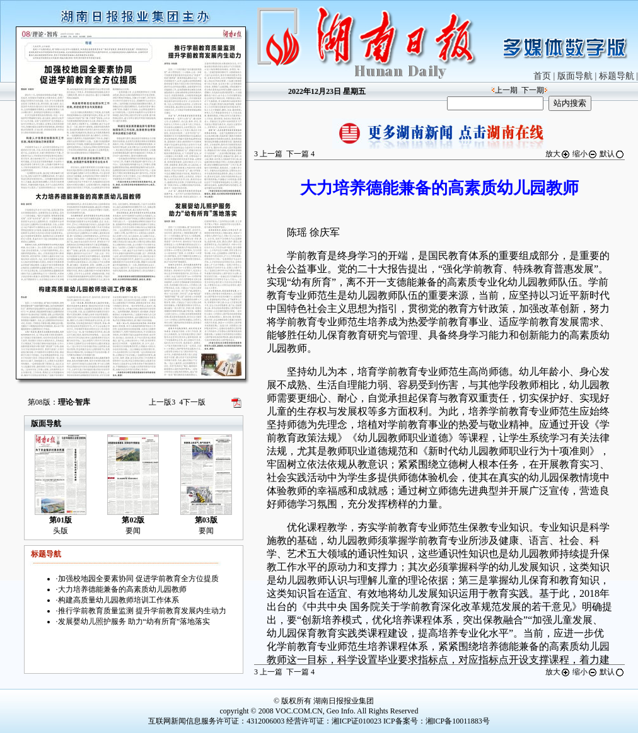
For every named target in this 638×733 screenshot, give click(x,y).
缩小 (585, 153)
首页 (542, 76)
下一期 (532, 90)
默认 (612, 153)
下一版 (192, 402)
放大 (558, 153)
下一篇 (300, 153)
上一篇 (268, 153)
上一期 (506, 90)
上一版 (162, 402)
